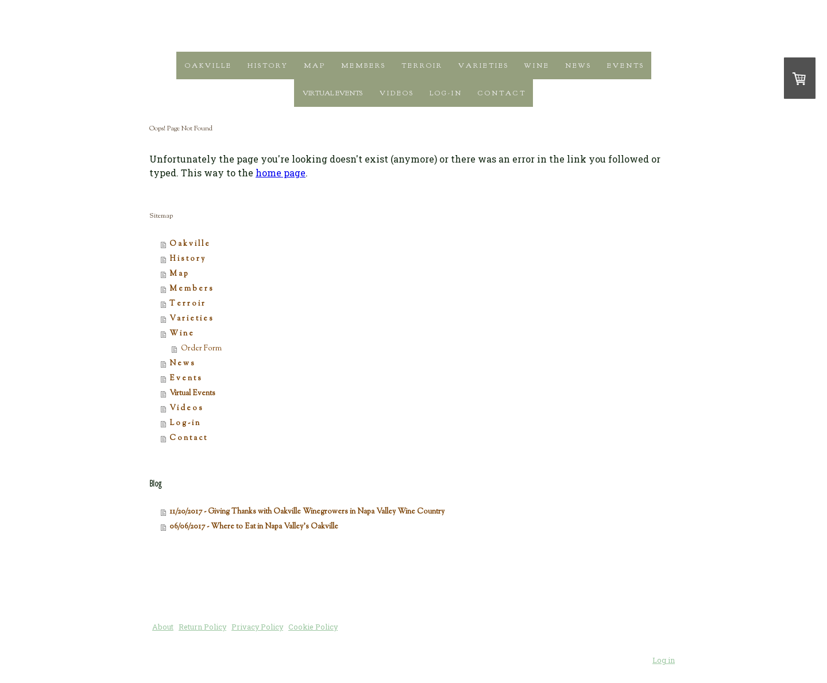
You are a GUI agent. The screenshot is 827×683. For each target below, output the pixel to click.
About (162, 626)
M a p (314, 65)
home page (281, 173)
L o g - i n (445, 93)
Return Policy (202, 626)
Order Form (201, 349)
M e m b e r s (362, 65)
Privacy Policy (257, 626)
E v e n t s (625, 65)
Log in (663, 660)
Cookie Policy (313, 626)
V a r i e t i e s (482, 65)
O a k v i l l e (207, 65)
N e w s (577, 65)
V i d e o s (396, 93)
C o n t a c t (501, 93)
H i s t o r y (267, 65)
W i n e (536, 65)
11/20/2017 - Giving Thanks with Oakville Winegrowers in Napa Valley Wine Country (307, 512)
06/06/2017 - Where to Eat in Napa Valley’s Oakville (253, 527)
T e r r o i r (421, 65)
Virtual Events (332, 93)
